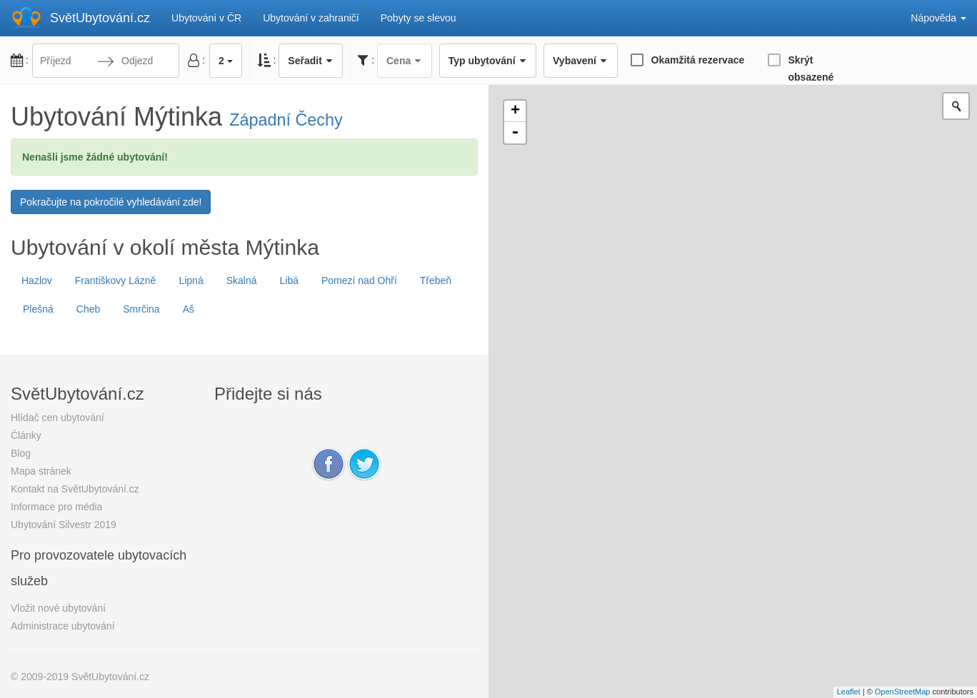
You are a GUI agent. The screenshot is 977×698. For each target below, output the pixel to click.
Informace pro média (56, 506)
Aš (188, 309)
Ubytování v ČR (206, 18)
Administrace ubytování (63, 626)
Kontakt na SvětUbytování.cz (75, 489)
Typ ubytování (488, 60)
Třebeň (435, 280)
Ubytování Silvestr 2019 (63, 524)
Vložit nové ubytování (58, 608)
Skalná (241, 280)
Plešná (38, 309)
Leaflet (849, 691)
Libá (288, 280)
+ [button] (515, 111)
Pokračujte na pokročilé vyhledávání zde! (110, 202)
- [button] (515, 132)
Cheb (88, 309)
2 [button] (226, 60)
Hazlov (36, 280)
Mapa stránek (41, 471)
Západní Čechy (286, 120)
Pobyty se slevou (418, 18)
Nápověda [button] (938, 18)
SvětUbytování (100, 18)
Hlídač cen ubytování (57, 417)
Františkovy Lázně (115, 280)
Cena (404, 60)
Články (26, 435)
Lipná (191, 280)
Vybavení (580, 60)
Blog (21, 453)
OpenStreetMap (903, 691)
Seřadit (311, 60)
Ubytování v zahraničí (311, 18)
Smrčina (141, 309)
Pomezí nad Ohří (359, 280)
